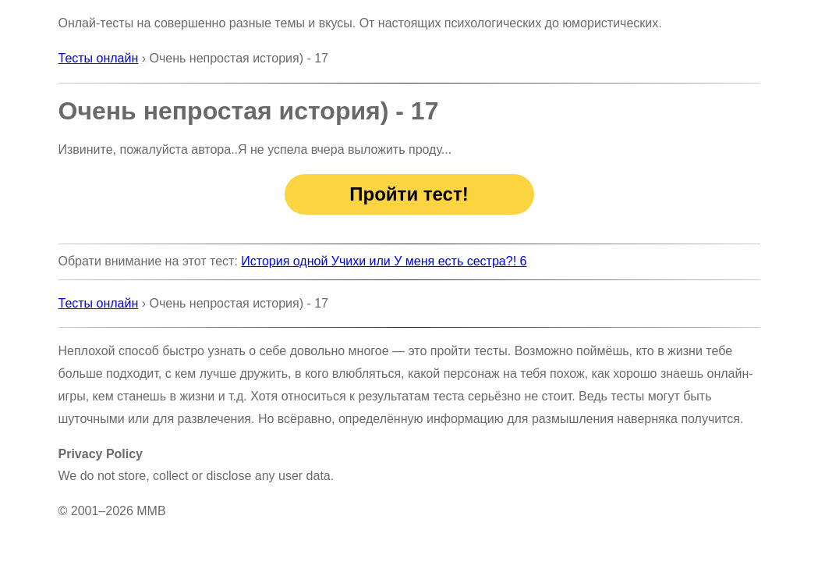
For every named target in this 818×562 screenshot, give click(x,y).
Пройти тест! (408, 194)
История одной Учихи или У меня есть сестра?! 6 (383, 261)
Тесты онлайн (98, 58)
